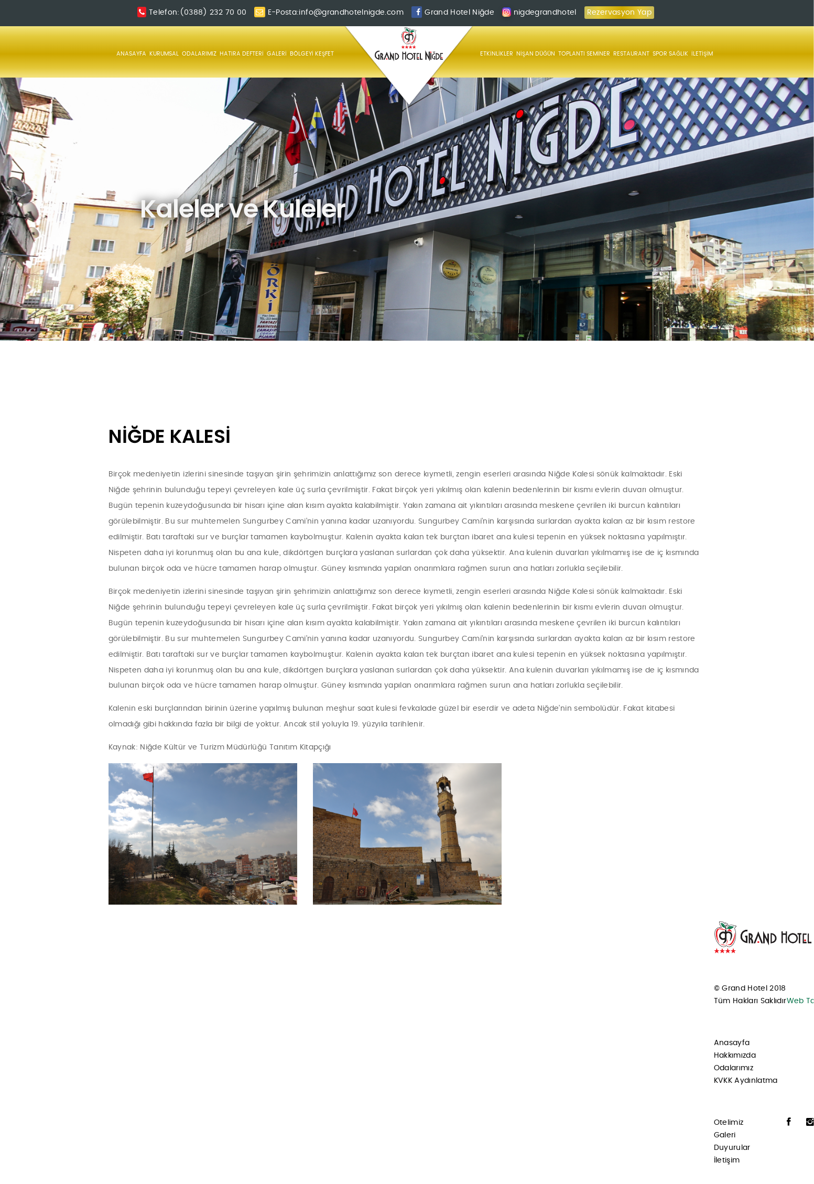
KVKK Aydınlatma (746, 1080)
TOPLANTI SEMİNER (584, 54)
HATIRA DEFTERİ (242, 54)
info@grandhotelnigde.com (351, 12)
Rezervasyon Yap (619, 12)
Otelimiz (729, 1122)
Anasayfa (732, 1043)
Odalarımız (734, 1068)
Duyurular (732, 1148)
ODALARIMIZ (199, 54)
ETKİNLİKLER (496, 54)
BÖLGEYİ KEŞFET (312, 54)
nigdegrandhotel (545, 12)
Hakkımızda (735, 1055)
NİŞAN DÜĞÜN (535, 54)
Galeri (725, 1135)
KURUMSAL (164, 54)
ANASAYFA (131, 54)
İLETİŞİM (702, 54)
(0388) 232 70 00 (213, 12)
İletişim (727, 1160)
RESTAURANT (631, 54)
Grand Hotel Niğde (459, 12)
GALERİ (277, 54)
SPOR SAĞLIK (670, 54)
